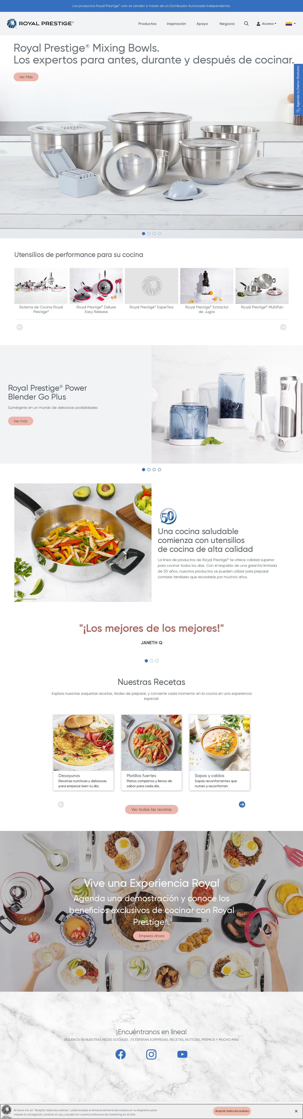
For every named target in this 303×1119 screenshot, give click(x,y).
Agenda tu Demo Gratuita (298, 89)
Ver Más (26, 77)
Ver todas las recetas (151, 809)
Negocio (227, 23)
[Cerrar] (296, 1111)
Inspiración (176, 23)
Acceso (265, 24)
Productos (147, 23)
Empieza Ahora (151, 936)
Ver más (21, 421)
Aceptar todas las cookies (232, 1111)
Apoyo (202, 23)
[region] (151, 1111)
